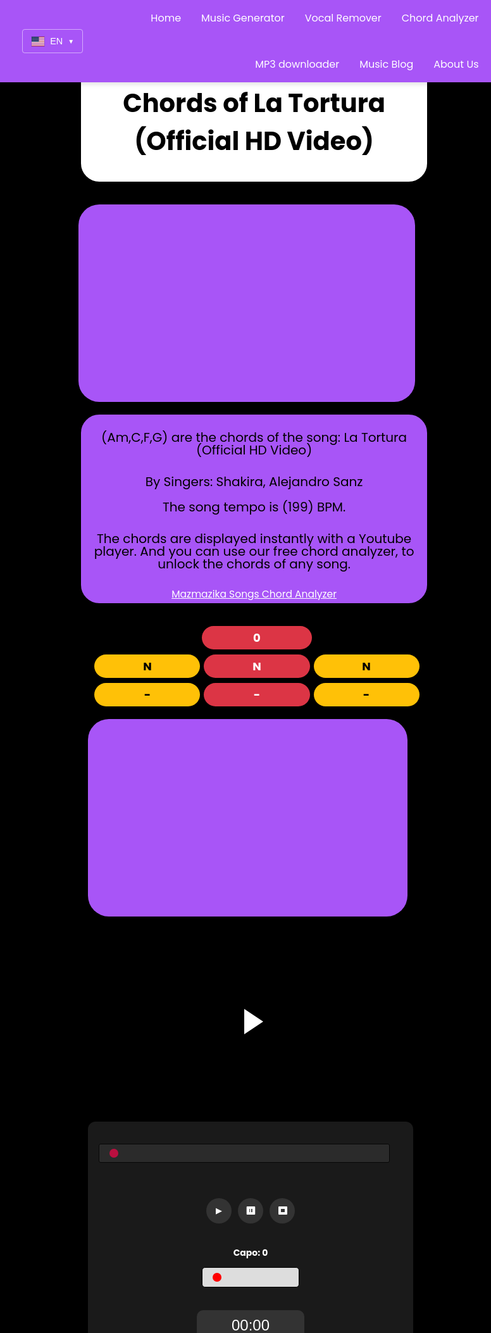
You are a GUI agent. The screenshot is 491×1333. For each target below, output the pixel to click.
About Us (455, 64)
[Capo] (250, 1277)
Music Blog (386, 64)
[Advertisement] (256, 303)
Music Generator (243, 18)
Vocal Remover (343, 18)
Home (166, 18)
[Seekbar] (244, 1153)
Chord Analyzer (440, 18)
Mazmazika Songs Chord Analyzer (254, 594)
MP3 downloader (297, 64)
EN (52, 41)
